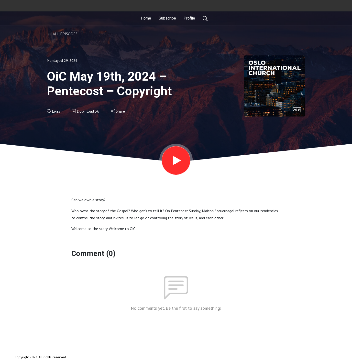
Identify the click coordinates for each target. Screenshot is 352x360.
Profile (189, 18)
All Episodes (62, 33)
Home (146, 18)
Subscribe (167, 18)
